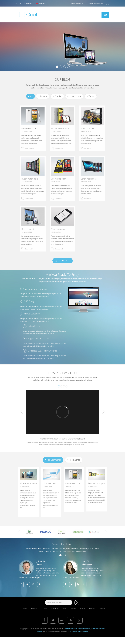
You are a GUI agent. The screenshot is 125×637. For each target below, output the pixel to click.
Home (25, 608)
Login (20, 3)
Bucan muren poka (31, 178)
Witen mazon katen (28, 487)
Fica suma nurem (60, 229)
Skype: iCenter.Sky (77, 3)
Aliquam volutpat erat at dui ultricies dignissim (62, 429)
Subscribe (76, 602)
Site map (34, 608)
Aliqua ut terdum (30, 128)
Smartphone (75, 96)
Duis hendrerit (29, 229)
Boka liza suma (89, 128)
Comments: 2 (32, 139)
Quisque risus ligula (96, 486)
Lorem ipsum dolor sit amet (36, 38)
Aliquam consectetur (61, 128)
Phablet (58, 96)
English (40, 3)
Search (107, 3)
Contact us (102, 608)
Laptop (43, 96)
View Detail (30, 61)
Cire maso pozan (60, 178)
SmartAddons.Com (70, 629)
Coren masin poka (90, 178)
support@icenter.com (96, 3)
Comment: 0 (61, 139)
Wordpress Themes (97, 629)
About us (91, 608)
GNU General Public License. (78, 631)
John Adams (42, 561)
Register (29, 3)
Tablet (91, 96)
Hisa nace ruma (50, 487)
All (31, 96)
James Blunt (86, 561)
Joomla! (39, 631)
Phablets (73, 608)
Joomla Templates (84, 629)
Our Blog (43, 608)
